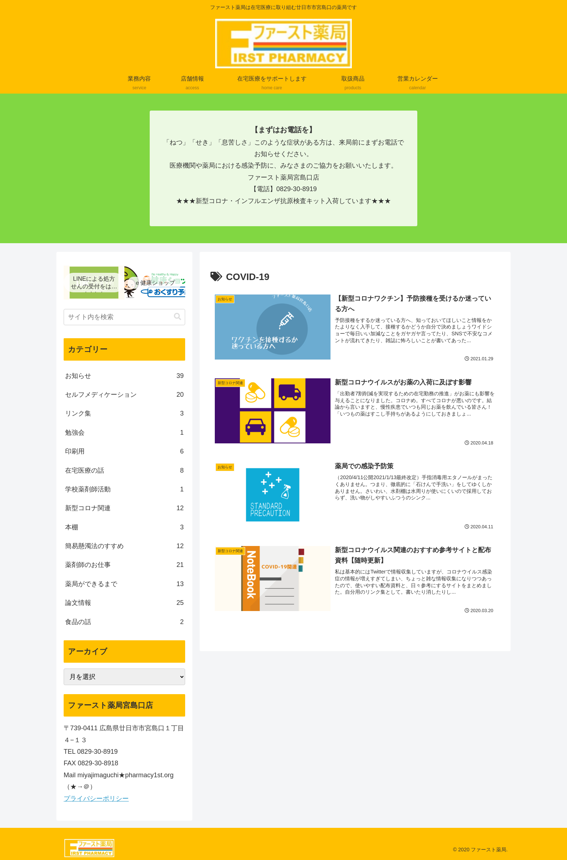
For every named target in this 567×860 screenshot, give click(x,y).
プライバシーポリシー (96, 798)
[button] (177, 317)
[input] (124, 317)
